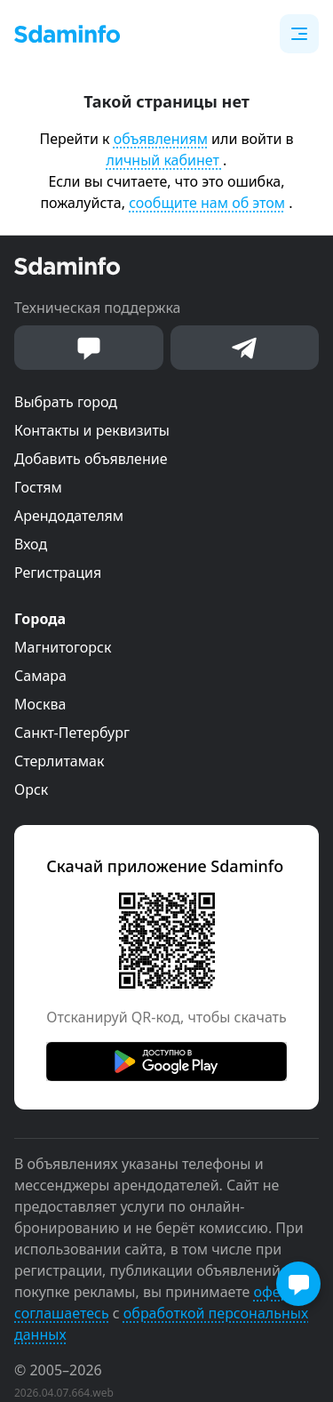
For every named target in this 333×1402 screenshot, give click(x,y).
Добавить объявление (90, 459)
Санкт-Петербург (72, 732)
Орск (31, 789)
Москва (40, 704)
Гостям (38, 487)
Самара (40, 675)
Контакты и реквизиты (92, 430)
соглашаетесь (61, 1313)
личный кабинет (165, 160)
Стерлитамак (59, 761)
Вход (30, 544)
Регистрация (57, 572)
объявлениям (161, 138)
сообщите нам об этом (207, 202)
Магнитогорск (62, 647)
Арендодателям (68, 515)
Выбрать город (65, 402)
